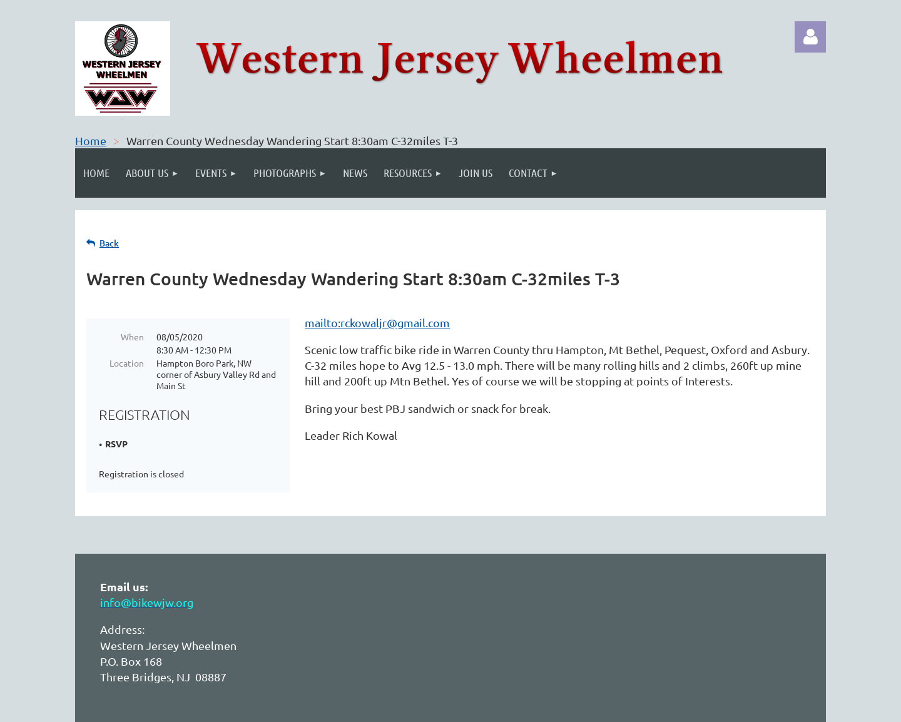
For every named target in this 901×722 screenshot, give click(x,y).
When (132, 336)
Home (90, 140)
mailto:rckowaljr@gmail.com (377, 322)
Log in (810, 37)
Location (126, 363)
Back (109, 243)
